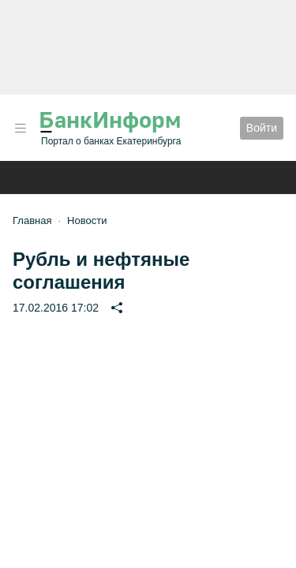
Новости (87, 220)
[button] (20, 128)
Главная (32, 220)
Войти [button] (261, 127)
